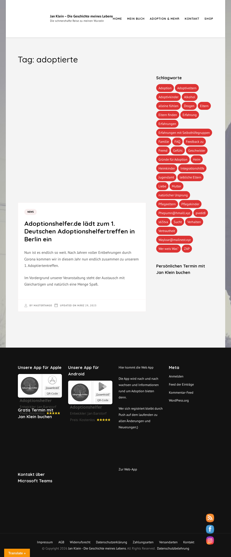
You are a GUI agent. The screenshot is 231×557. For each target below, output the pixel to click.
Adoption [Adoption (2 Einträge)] (165, 88)
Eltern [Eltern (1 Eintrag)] (204, 106)
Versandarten (168, 542)
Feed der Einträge (181, 384)
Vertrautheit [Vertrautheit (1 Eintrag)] (167, 231)
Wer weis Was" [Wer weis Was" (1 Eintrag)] (168, 249)
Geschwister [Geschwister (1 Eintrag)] (196, 150)
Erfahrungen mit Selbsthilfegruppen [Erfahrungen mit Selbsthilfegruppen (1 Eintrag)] (184, 133)
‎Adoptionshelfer (36, 400)
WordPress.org (179, 400)
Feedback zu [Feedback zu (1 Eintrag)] (195, 141)
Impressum (45, 542)
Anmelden (176, 376)
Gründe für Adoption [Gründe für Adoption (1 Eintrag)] (173, 159)
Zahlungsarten (143, 542)
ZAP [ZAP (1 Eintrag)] (187, 249)
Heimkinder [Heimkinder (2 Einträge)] (167, 168)
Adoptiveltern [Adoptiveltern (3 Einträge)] (187, 88)
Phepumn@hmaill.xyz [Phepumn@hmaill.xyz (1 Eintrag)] (174, 213)
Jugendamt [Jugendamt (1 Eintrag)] (166, 177)
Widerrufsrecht (80, 542)
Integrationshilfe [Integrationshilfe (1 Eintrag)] (192, 168)
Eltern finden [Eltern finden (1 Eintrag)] (168, 115)
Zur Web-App (128, 469)
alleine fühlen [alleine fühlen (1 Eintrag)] (168, 106)
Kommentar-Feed (181, 392)
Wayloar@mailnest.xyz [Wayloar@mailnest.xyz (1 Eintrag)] (175, 240)
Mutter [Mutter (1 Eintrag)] (176, 186)
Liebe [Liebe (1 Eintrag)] (162, 186)
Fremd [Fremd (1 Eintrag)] (163, 150)
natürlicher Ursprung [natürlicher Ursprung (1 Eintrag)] (173, 195)
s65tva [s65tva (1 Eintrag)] (163, 222)
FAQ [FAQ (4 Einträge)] (177, 141)
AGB (61, 542)
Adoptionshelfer (86, 407)
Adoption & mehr (164, 19)
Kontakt (192, 19)
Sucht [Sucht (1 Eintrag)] (178, 222)
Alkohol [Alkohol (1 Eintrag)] (189, 97)
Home (117, 19)
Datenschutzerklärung (111, 542)
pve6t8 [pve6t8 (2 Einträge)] (201, 213)
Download (52, 388)
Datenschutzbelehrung (173, 548)
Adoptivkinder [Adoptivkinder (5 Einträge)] (168, 97)
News (30, 211)
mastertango (43, 305)
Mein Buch (136, 19)
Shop (208, 19)
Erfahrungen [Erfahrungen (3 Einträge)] (167, 124)
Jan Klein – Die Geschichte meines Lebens (81, 16)
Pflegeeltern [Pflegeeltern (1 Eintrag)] (167, 204)
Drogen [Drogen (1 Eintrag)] (189, 106)
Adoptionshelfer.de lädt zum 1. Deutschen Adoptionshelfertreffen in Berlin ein (79, 231)
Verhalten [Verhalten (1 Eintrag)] (194, 222)
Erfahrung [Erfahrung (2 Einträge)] (190, 115)
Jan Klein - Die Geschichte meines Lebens (97, 548)
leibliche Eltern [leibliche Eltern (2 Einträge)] (190, 177)
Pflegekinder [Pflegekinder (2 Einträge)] (190, 204)
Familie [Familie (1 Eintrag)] (164, 141)
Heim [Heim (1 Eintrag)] (196, 159)
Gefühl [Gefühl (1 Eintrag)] (178, 150)
